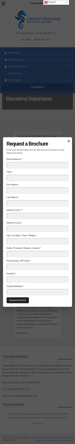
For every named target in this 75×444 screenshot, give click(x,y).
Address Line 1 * (15, 210)
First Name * (13, 184)
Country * (11, 273)
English (50, 2)
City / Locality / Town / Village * (22, 235)
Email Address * (14, 159)
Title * (9, 172)
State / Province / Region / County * (24, 248)
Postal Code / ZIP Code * (19, 261)
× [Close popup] (68, 141)
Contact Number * (15, 286)
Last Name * (12, 197)
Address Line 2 (14, 223)
